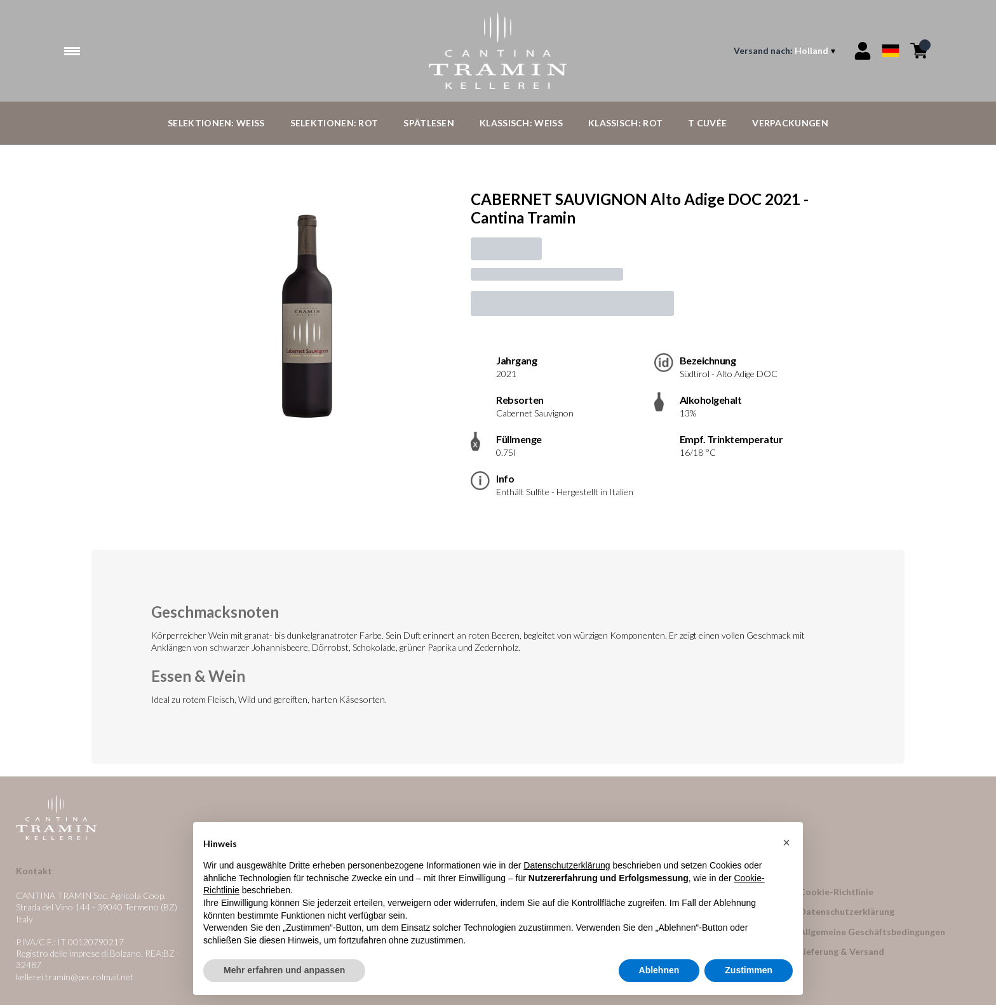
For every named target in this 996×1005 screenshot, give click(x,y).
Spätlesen (428, 122)
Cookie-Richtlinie (836, 891)
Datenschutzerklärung (846, 911)
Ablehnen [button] (659, 971)
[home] (497, 51)
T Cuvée (707, 122)
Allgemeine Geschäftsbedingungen (872, 931)
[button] (786, 842)
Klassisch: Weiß (521, 122)
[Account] (863, 51)
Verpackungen (790, 122)
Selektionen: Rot (334, 122)
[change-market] (785, 51)
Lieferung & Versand (841, 951)
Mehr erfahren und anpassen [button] (284, 971)
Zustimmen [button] (748, 971)
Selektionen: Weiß (216, 122)
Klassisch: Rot (625, 122)
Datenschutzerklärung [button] (566, 866)
